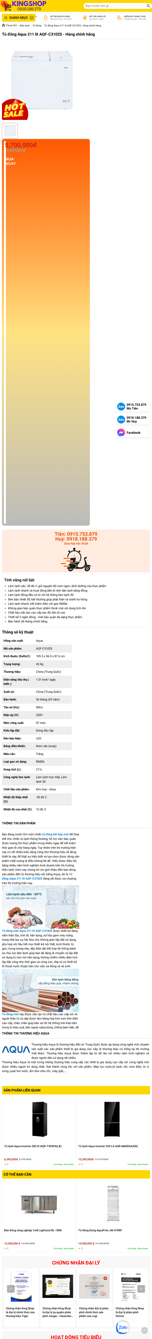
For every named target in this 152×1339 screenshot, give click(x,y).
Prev (10, 1288)
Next (141, 1288)
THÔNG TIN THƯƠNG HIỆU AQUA (25, 1033)
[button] (144, 1331)
